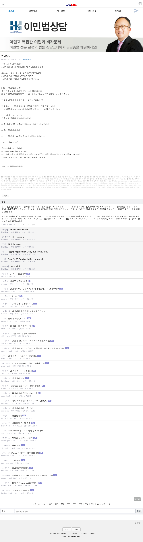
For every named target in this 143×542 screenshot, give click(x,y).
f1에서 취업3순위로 (71, 491)
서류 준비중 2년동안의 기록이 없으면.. (71, 402)
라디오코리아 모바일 (58, 534)
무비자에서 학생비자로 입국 (71, 394)
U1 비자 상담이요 (71, 274)
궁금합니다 (71, 416)
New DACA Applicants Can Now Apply (71, 260)
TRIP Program (71, 245)
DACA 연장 (71, 267)
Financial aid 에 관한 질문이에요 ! (71, 387)
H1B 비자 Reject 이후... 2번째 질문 (71, 364)
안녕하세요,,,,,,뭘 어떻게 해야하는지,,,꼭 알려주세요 (71, 289)
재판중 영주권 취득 (71, 282)
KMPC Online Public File (71, 536)
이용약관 (73, 534)
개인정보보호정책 (88, 534)
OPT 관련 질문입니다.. (71, 304)
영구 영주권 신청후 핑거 (71, 372)
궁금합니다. (71, 461)
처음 (34, 504)
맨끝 (109, 504)
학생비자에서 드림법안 (71, 409)
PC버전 (76, 529)
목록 (5, 196)
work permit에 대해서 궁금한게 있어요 (71, 431)
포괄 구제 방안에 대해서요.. (71, 334)
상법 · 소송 (60, 10)
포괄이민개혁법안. (71, 469)
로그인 (66, 529)
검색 (139, 511)
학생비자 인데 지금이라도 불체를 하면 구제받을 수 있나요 (71, 349)
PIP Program (71, 238)
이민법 (11, 10)
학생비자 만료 (71, 379)
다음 (104, 504)
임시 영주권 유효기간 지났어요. (71, 357)
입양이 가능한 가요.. (71, 319)
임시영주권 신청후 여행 (71, 327)
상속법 (118, 10)
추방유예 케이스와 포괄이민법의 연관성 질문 (71, 476)
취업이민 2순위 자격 (71, 424)
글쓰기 (137, 499)
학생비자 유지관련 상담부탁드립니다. (71, 312)
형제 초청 (71, 446)
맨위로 (138, 523)
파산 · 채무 (91, 10)
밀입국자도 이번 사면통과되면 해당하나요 (71, 342)
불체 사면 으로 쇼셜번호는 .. (71, 484)
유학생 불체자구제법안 (71, 439)
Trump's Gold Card (71, 230)
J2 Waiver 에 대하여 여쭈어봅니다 (71, 454)
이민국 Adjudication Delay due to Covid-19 (71, 252)
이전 (39, 504)
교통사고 (33, 10)
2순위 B (71, 297)
